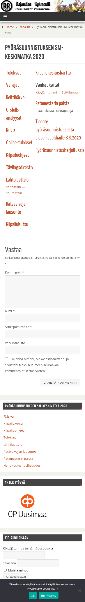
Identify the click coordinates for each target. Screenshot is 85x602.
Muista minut (16, 570)
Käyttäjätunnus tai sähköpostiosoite (28, 548)
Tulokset (13, 73)
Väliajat (12, 85)
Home (10, 27)
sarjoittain (13, 187)
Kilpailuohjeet (17, 155)
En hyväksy (48, 595)
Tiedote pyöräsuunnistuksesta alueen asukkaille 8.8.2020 (58, 130)
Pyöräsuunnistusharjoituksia (60, 150)
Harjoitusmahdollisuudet (22, 465)
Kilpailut (24, 27)
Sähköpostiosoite (18, 327)
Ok (33, 595)
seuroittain (14, 193)
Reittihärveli (16, 97)
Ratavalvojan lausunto (20, 451)
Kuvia (10, 130)
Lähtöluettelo (17, 180)
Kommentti (14, 272)
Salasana (9, 563)
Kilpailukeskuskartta (53, 73)
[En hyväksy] (79, 590)
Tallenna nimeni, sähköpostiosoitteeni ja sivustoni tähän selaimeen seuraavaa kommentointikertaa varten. (37, 365)
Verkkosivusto (15, 343)
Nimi (10, 311)
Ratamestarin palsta (52, 103)
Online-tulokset (19, 143)
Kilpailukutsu (17, 224)
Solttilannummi (73, 92)
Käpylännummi (46, 92)
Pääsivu (9, 416)
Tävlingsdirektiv (19, 167)
